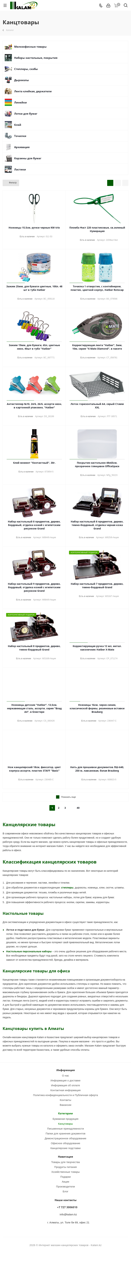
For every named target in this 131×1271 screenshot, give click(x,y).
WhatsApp (69, 1258)
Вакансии (65, 1104)
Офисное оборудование (65, 1143)
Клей (17, 124)
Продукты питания (65, 1166)
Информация (65, 1070)
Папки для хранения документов (65, 1133)
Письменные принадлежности (65, 1128)
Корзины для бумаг (27, 158)
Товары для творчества (65, 1162)
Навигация (65, 1156)
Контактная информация (65, 1090)
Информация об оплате (65, 1085)
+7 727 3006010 (67, 1207)
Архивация (22, 147)
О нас (65, 1075)
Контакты (65, 1099)
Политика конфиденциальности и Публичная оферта (65, 1095)
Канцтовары (65, 1123)
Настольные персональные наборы (29, 951)
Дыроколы (21, 80)
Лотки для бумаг (25, 113)
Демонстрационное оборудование (65, 1138)
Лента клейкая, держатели (33, 91)
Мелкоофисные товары (30, 46)
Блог (65, 1191)
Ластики (20, 169)
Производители (65, 1186)
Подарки (65, 1176)
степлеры (67, 887)
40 (78, 807)
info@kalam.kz (68, 1214)
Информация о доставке (65, 1080)
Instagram (61, 1258)
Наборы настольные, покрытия (35, 57)
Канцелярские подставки (65, 1148)
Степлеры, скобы (26, 69)
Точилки (20, 136)
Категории (65, 1113)
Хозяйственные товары (65, 1171)
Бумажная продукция (65, 1118)
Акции (65, 1181)
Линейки (20, 102)
